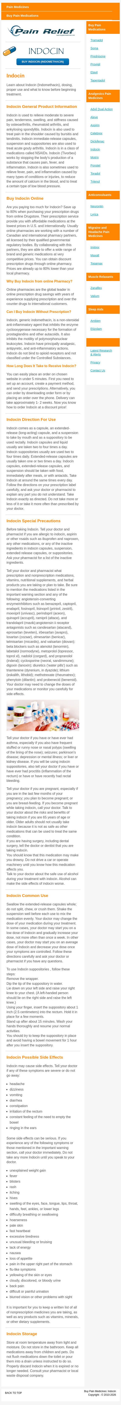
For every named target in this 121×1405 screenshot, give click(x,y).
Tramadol (97, 40)
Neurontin (97, 206)
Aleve (94, 117)
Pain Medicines (18, 7)
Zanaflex (96, 288)
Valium (95, 296)
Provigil (95, 64)
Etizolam (96, 329)
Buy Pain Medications (22, 15)
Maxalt (95, 255)
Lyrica (94, 214)
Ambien (96, 320)
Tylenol (95, 181)
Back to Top (13, 1392)
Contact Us (98, 370)
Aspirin (95, 125)
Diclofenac (97, 141)
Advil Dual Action (102, 109)
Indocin (95, 149)
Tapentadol (98, 80)
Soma (94, 48)
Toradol (95, 173)
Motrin (95, 157)
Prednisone (98, 56)
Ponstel (96, 165)
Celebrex (96, 133)
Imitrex (95, 247)
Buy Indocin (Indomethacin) (43, 61)
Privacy (95, 362)
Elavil (94, 72)
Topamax (97, 263)
